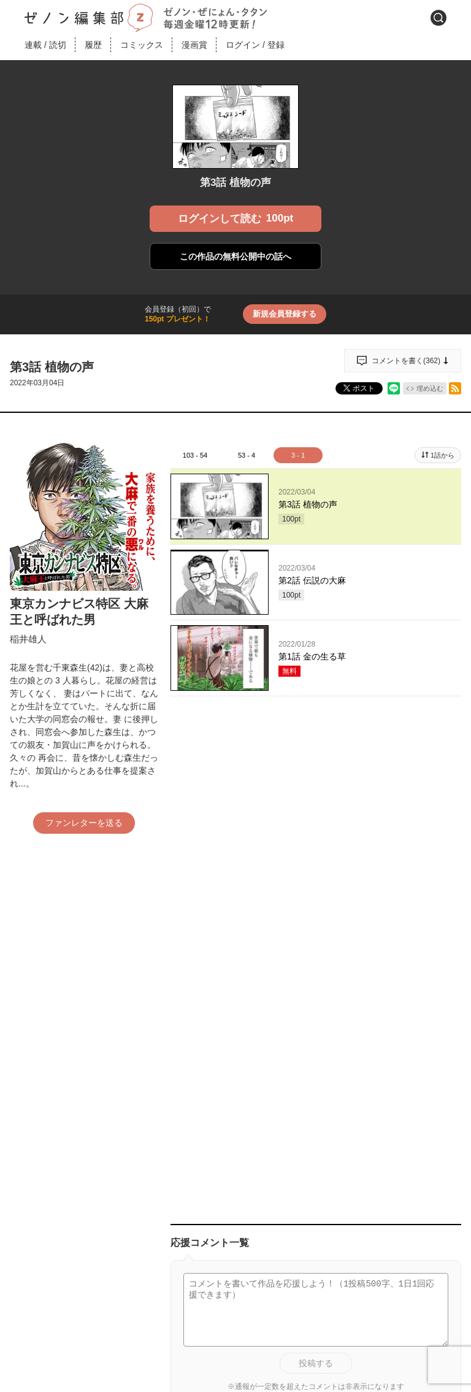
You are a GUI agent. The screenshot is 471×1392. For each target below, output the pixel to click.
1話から (442, 455)
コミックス (141, 45)
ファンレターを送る (84, 823)
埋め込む (429, 388)
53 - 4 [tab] (246, 455)
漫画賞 (194, 45)
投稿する (316, 1363)
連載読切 (45, 45)
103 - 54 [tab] (195, 455)
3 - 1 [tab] (298, 455)
